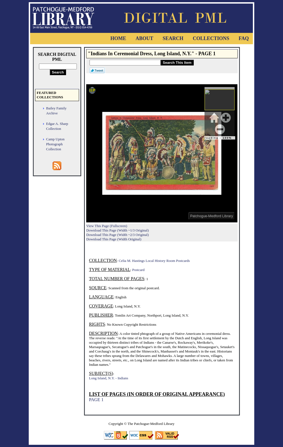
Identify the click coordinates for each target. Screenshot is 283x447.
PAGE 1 (96, 399)
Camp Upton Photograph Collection (55, 144)
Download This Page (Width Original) (113, 239)
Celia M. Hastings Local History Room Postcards (154, 261)
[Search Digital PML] (58, 66)
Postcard (138, 270)
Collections (211, 38)
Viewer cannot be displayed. (161, 153)
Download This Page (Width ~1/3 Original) (117, 230)
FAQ (244, 38)
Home (118, 38)
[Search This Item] (125, 62)
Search (173, 38)
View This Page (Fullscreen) (106, 226)
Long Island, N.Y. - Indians (108, 378)
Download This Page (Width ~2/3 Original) (117, 235)
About (144, 38)
